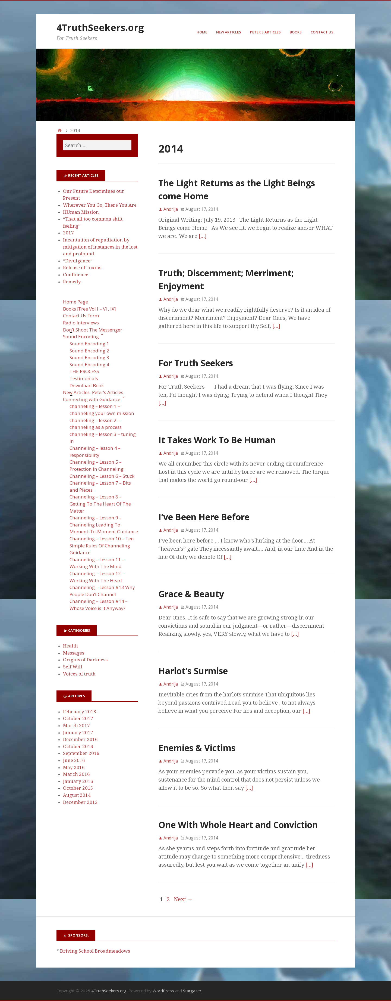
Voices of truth (79, 674)
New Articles (228, 32)
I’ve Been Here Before (204, 517)
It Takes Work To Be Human (217, 440)
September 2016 (81, 753)
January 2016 (78, 781)
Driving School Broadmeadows (95, 951)
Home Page (75, 302)
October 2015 (78, 788)
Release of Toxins (82, 267)
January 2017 (78, 732)
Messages (73, 653)
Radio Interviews (81, 323)
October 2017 (78, 718)
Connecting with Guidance (91, 399)
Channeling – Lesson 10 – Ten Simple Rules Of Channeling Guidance (102, 545)
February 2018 (79, 711)
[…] (203, 236)
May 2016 (74, 767)
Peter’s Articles (265, 32)
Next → (183, 899)
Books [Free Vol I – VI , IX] (89, 309)
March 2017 (76, 725)
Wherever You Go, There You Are (100, 205)
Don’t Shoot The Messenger (92, 330)
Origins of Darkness (85, 659)
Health (70, 646)
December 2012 (80, 802)
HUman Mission (81, 212)
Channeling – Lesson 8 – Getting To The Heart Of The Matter (100, 504)
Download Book (87, 385)
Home (202, 32)
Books (296, 32)
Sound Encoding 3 (89, 357)
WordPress (163, 990)
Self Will (72, 667)
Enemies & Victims (196, 748)
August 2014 (77, 795)
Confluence (75, 274)
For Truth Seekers (195, 363)
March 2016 (76, 774)
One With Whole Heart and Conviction (238, 824)
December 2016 (80, 739)
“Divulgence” (78, 261)
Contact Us (322, 32)
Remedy (72, 281)
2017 (68, 232)
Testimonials (84, 378)
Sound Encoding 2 (89, 351)
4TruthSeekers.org (100, 27)
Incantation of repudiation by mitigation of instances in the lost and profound (100, 246)
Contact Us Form (81, 315)
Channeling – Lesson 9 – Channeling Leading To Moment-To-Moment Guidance (104, 525)
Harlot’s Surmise (193, 671)
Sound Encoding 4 (89, 364)
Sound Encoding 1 (89, 343)
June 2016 (74, 760)
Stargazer (192, 990)
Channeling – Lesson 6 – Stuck (102, 476)
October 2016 (78, 746)
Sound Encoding (81, 336)
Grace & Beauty (191, 594)
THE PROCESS (84, 371)
